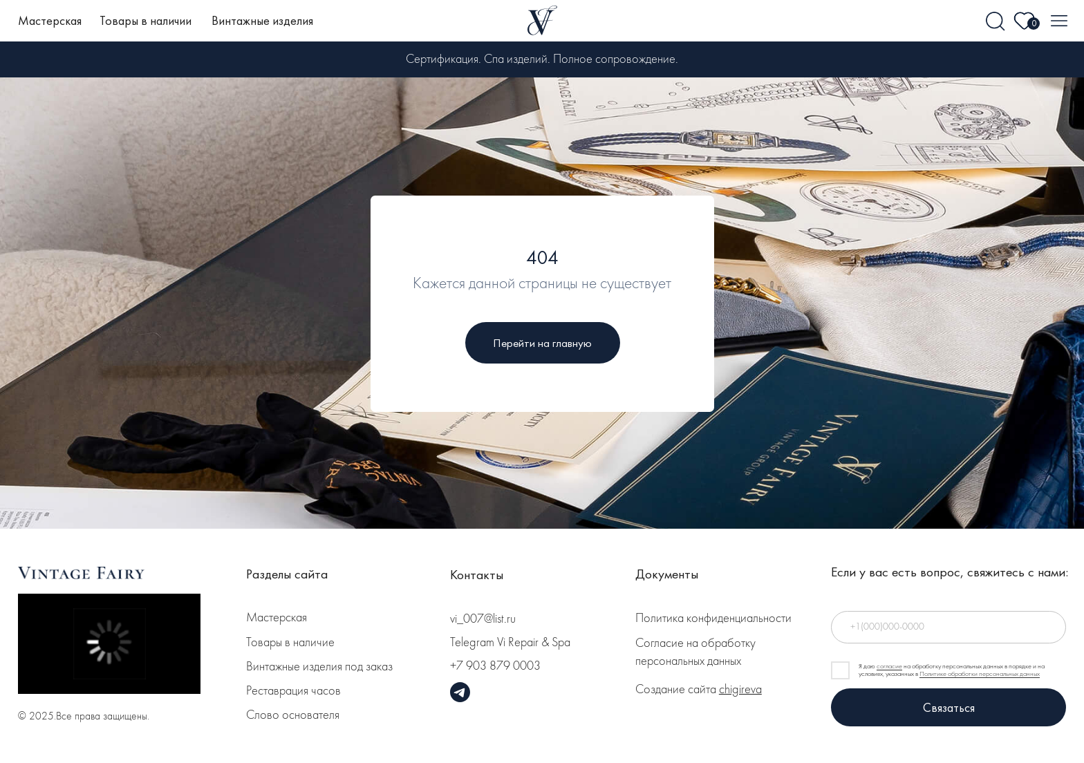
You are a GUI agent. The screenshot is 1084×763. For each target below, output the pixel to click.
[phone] (948, 627)
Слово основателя (292, 716)
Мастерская (50, 20)
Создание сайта (698, 690)
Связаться (949, 707)
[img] (996, 22)
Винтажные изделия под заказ (319, 667)
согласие (889, 666)
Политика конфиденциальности (713, 619)
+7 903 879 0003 (495, 666)
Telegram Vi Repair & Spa (510, 643)
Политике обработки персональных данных (979, 673)
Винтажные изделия (262, 20)
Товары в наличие (290, 643)
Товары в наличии (145, 20)
